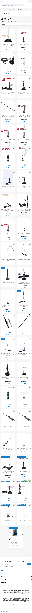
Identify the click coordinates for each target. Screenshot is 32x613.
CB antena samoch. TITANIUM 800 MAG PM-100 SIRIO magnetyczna (24, 210)
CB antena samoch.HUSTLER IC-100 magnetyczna (24, 402)
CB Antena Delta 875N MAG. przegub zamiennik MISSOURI (24, 283)
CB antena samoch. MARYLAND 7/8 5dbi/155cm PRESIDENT (8, 449)
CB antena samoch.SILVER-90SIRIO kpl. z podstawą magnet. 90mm (24, 472)
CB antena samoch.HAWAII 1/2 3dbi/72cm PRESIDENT (24, 496)
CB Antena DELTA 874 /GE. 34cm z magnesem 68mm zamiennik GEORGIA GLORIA (8, 210)
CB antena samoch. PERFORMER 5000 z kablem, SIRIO (8, 426)
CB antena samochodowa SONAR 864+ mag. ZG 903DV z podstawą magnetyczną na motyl (8, 378)
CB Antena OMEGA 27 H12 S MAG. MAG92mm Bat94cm (8, 496)
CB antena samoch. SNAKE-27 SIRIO (24, 45)
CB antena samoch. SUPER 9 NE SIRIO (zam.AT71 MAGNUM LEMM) (8, 163)
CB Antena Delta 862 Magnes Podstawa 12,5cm (24, 187)
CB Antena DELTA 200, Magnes (8, 282)
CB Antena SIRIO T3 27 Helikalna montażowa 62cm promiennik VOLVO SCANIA (8, 116)
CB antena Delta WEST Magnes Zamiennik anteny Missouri (24, 163)
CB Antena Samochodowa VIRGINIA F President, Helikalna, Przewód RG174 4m (8, 354)
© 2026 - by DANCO (5, 611)
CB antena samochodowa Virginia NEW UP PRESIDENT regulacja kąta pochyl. (8, 259)
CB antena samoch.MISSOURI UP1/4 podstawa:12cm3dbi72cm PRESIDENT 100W (8, 472)
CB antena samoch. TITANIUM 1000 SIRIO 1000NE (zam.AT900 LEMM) (8, 140)
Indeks (6, 47)
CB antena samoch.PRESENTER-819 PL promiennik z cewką (8, 330)
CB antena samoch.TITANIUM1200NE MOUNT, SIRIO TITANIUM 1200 (8, 235)
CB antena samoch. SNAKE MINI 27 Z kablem (24, 68)
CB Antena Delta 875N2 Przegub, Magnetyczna (24, 354)
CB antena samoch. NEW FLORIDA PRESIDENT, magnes (24, 449)
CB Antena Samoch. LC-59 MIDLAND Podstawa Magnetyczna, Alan (8, 306)
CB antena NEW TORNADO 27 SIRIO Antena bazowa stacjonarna (24, 520)
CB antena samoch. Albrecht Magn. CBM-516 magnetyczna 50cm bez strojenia (24, 259)
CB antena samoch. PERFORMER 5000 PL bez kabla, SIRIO (24, 426)
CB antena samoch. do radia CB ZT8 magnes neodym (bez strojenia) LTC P (24, 378)
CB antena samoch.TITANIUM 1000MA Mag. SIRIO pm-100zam (24, 93)
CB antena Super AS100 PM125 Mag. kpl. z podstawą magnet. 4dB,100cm (8, 69)
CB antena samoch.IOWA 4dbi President (8, 402)
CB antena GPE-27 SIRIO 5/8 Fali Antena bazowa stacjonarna (16, 543)
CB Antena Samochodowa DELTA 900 (24, 306)
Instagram (2, 570)
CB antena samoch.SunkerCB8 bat (24, 330)
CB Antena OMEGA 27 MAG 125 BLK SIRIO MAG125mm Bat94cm (8, 93)
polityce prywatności (25, 597)
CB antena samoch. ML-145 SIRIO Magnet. (8, 187)
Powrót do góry (26, 555)
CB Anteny (6, 13)
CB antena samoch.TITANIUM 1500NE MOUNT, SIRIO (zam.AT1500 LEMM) (24, 116)
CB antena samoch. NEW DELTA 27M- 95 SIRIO (24, 234)
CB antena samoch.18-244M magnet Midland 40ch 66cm (8, 520)
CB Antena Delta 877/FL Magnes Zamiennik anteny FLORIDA (8, 45)
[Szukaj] (12, 5)
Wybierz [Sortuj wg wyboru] (16, 24)
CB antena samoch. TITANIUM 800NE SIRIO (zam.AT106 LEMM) (24, 140)
